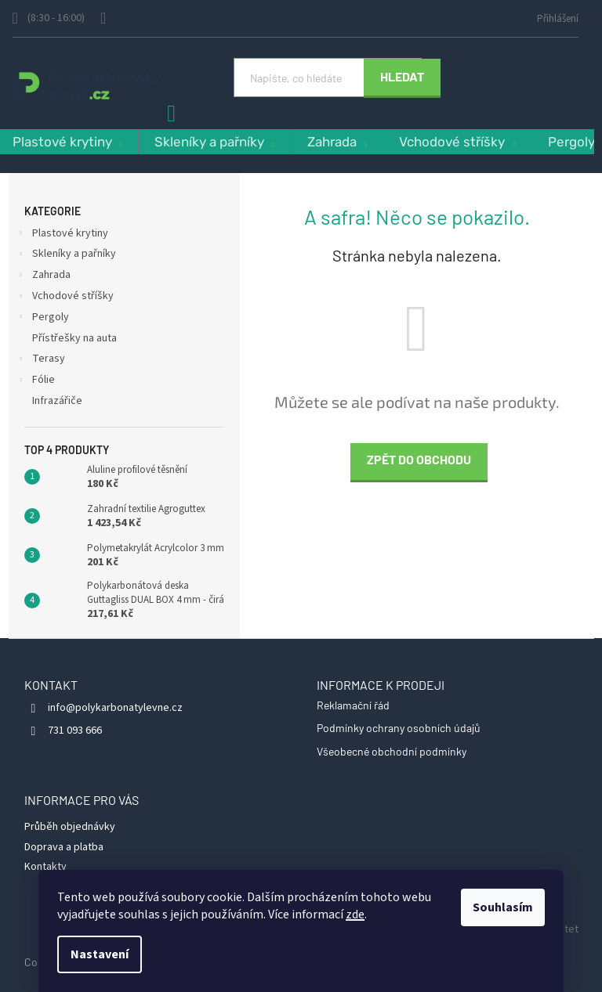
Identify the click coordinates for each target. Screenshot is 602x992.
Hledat (402, 76)
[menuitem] (215, 142)
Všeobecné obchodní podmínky (391, 751)
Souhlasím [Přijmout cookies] (503, 907)
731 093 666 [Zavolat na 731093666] (75, 730)
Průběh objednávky (69, 827)
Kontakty (45, 867)
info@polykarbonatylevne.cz (115, 708)
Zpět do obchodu (419, 459)
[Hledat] (328, 77)
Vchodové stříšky (65, 297)
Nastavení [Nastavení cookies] (100, 954)
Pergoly (42, 318)
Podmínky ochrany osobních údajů (399, 727)
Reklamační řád (353, 705)
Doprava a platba (63, 847)
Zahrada (43, 276)
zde (355, 914)
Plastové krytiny (62, 234)
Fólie (35, 381)
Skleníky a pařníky (66, 255)
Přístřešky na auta (75, 338)
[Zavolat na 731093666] (56, 18)
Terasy (40, 360)
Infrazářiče (58, 401)
